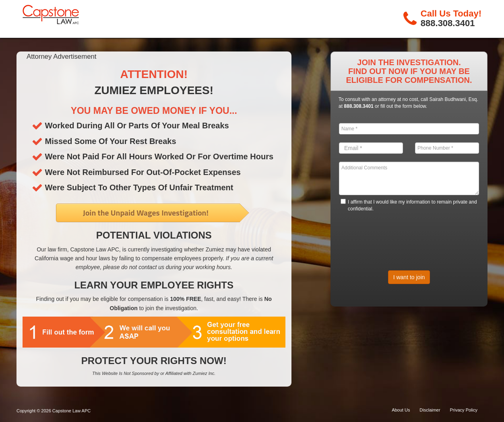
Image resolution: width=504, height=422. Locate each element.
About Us (401, 410)
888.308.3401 (448, 23)
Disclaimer (429, 410)
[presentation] (400, 236)
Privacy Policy (463, 410)
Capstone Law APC (71, 410)
